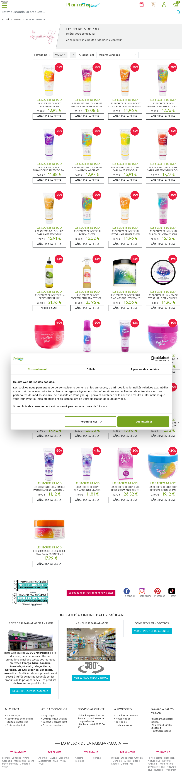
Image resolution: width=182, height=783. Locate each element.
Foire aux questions (53, 725)
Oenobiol (117, 760)
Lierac (136, 760)
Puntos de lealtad (15, 725)
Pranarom (171, 769)
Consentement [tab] (37, 369)
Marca (59, 54)
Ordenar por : (87, 55)
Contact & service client (55, 721)
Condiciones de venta (127, 715)
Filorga (6, 757)
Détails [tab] (91, 369)
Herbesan (169, 757)
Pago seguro (49, 715)
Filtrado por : (42, 55)
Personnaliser (91, 421)
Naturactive (154, 760)
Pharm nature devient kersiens (160, 765)
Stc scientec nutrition (132, 757)
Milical (127, 760)
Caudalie (16, 757)
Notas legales (123, 718)
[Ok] (179, 12)
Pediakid (79, 760)
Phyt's (41, 763)
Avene (26, 757)
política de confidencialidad (124, 723)
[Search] (88, 12)
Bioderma (64, 757)
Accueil (5, 19)
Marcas (17, 19)
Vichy (5, 766)
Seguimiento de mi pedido (19, 718)
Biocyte (115, 757)
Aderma (42, 757)
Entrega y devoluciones (55, 718)
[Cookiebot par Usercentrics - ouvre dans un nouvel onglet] (153, 359)
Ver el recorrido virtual (91, 678)
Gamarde (25, 763)
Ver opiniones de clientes (151, 631)
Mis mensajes (13, 715)
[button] (164, 5)
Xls (131, 763)
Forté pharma (155, 757)
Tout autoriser (143, 421)
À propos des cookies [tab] (145, 369)
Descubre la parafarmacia (30, 691)
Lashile (115, 763)
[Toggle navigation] (4, 4)
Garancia (7, 760)
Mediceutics (20, 760)
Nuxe (55, 760)
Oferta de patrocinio (17, 721)
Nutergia (159, 769)
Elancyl (124, 763)
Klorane (97, 757)
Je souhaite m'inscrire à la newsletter (91, 593)
